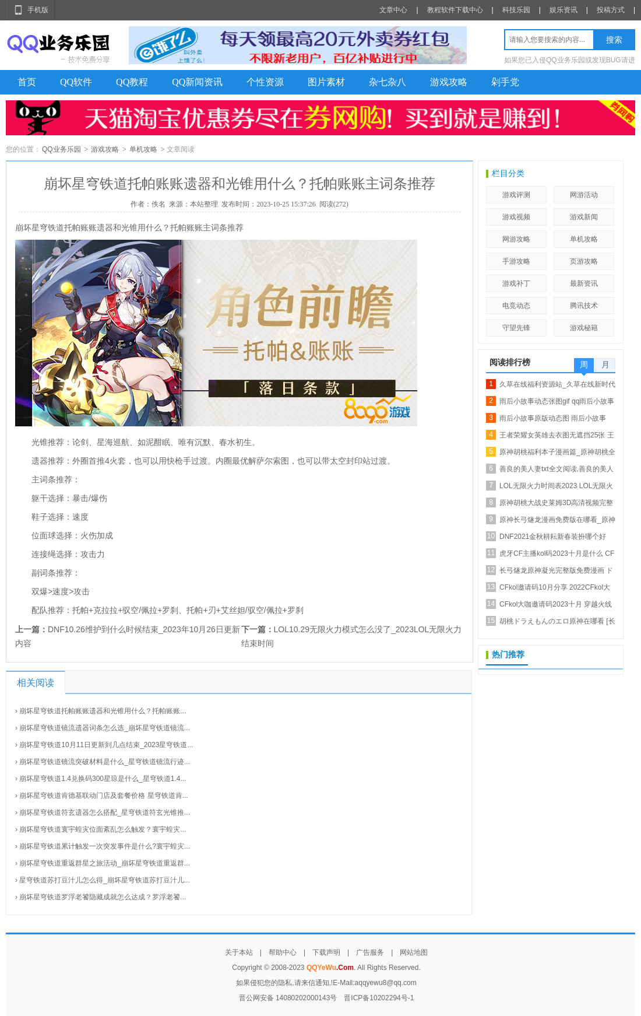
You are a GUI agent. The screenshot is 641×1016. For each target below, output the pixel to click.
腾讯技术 (584, 306)
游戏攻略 (448, 82)
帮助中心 (283, 952)
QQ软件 (76, 82)
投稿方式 (611, 10)
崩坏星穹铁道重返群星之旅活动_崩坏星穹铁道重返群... (104, 863)
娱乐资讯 (563, 10)
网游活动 (584, 195)
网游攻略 (516, 239)
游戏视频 (516, 217)
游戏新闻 (584, 217)
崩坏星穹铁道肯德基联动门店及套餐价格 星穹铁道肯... (103, 795)
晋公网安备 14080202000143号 (288, 998)
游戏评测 (516, 195)
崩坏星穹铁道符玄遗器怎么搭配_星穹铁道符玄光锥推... (104, 812)
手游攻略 (516, 261)
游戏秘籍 (584, 328)
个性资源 (265, 82)
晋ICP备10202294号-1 (379, 998)
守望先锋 (516, 328)
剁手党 (505, 82)
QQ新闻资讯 (197, 82)
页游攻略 (584, 261)
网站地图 (414, 952)
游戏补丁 (516, 283)
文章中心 (393, 10)
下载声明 (326, 952)
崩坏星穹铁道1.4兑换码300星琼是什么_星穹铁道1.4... (102, 779)
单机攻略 (143, 149)
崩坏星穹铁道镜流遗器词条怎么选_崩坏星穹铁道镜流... (104, 728)
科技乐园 (516, 10)
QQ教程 (132, 82)
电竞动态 (516, 306)
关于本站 (239, 952)
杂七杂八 (387, 82)
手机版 (37, 10)
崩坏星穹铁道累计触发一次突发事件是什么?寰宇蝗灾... (104, 846)
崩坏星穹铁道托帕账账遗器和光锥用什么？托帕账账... (102, 711)
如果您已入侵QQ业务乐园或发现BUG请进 (569, 60)
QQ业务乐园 (61, 149)
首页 (26, 82)
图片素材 (326, 82)
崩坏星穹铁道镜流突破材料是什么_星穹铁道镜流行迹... (104, 762)
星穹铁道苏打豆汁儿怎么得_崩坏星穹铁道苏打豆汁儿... (104, 880)
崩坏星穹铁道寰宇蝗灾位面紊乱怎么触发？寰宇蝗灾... (102, 829)
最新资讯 (584, 283)
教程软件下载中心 (455, 10)
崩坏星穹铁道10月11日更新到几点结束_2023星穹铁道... (106, 745)
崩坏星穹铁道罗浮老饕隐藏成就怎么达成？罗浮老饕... (102, 897)
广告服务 (370, 952)
